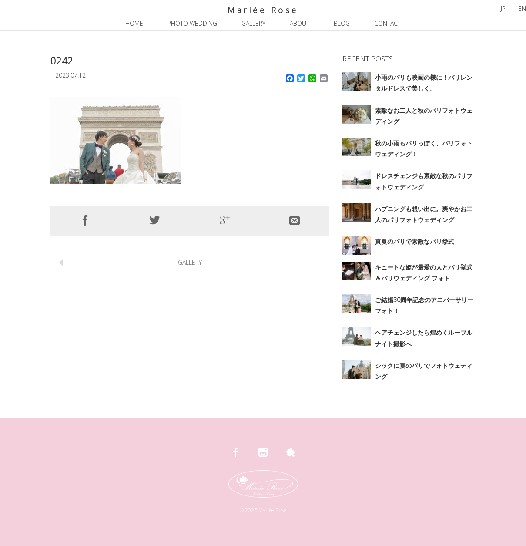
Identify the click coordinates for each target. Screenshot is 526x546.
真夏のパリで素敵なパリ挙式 (414, 241)
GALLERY (190, 262)
